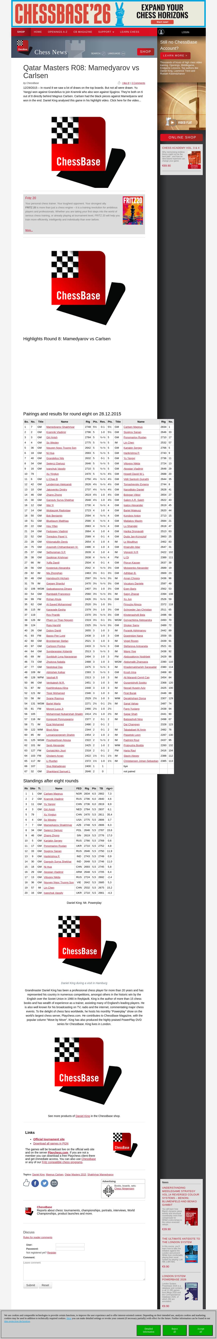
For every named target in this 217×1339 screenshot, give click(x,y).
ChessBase (88, 1159)
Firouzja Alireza (132, 604)
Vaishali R (52, 677)
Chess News (50, 52)
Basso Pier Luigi (55, 635)
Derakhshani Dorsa (135, 698)
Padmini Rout (131, 740)
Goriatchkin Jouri (56, 750)
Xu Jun (128, 599)
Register (51, 1252)
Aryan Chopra (132, 578)
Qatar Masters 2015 (75, 1174)
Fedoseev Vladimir (57, 531)
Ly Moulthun (131, 541)
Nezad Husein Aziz (134, 687)
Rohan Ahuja (53, 599)
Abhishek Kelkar (55, 672)
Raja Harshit (53, 625)
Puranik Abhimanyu (135, 630)
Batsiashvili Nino (133, 719)
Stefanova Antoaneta (136, 646)
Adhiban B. (130, 573)
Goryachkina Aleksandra (138, 620)
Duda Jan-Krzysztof (135, 536)
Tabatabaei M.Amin (135, 729)
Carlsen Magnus (133, 426)
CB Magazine (82, 32)
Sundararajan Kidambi (59, 651)
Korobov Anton (132, 515)
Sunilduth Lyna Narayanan (61, 656)
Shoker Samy (131, 625)
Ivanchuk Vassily (56, 468)
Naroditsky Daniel (134, 489)
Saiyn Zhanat (131, 593)
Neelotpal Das (54, 666)
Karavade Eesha (56, 609)
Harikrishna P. (132, 452)
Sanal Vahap (131, 703)
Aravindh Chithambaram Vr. (62, 546)
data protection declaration (17, 1321)
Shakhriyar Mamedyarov (100, 1174)
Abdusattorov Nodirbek (137, 656)
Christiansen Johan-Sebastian (141, 760)
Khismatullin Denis (57, 541)
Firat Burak (130, 693)
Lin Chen (129, 442)
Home (38, 32)
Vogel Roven (131, 640)
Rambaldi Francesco (58, 593)
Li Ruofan (52, 760)
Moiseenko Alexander (136, 567)
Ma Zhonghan (54, 573)
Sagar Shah (130, 713)
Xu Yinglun (52, 473)
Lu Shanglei (130, 526)
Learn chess (129, 32)
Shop (21, 32)
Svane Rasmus (55, 698)
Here (69, 1318)
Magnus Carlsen (54, 1174)
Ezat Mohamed (55, 724)
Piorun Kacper (132, 562)
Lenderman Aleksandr (59, 484)
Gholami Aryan (54, 755)
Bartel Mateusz (132, 510)
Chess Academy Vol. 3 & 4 (181, 147)
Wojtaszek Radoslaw (58, 510)
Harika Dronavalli (133, 531)
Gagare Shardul (55, 583)
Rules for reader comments (37, 1237)
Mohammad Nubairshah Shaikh (64, 713)
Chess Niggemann (124, 1188)
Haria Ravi (130, 750)
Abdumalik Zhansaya (136, 661)
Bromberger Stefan (57, 640)
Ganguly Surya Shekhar (60, 499)
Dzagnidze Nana (133, 635)
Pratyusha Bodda (134, 745)
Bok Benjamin (54, 515)
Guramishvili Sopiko (135, 682)
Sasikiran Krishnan (57, 557)
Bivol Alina (52, 729)
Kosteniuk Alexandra (58, 567)
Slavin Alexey (131, 755)
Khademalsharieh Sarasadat (140, 666)
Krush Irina (130, 672)
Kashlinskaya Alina (57, 687)
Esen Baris (130, 588)
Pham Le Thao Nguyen (59, 620)
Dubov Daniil (53, 630)
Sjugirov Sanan (132, 432)
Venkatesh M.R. (55, 682)
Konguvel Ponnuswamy (60, 719)
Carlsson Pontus (55, 646)
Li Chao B (52, 479)
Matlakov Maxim (133, 520)
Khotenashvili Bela (134, 614)
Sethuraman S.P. (56, 552)
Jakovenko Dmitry (56, 489)
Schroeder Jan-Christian (138, 609)
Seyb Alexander (55, 745)
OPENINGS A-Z (57, 32)
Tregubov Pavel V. (56, 536)
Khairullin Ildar (132, 546)
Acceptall (200, 1330)
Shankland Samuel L (58, 771)
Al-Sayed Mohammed (58, 604)
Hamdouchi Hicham (57, 578)
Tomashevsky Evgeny (136, 484)
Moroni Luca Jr (55, 708)
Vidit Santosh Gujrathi (136, 479)
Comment (28, 1257)
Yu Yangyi (129, 458)
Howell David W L (134, 473)
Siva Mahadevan (56, 766)
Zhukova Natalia (55, 661)
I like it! (125, 83)
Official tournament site (49, 1139)
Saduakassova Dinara (59, 588)
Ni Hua (50, 452)
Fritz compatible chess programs (62, 1162)
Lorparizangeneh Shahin (60, 734)
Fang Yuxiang (131, 708)
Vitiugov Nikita (132, 463)
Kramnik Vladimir (56, 432)
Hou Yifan (52, 526)
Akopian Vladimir (133, 468)
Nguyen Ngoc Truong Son (61, 447)
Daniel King (83, 1116)
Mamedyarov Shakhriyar (60, 426)
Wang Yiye (130, 651)
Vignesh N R (131, 552)
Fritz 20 (30, 198)
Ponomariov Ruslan (135, 437)
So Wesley (52, 442)
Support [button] (106, 32)
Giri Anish (52, 437)
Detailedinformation (148, 1330)
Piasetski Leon (132, 734)
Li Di (126, 557)
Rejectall (175, 1330)
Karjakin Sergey (133, 447)
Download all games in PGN (50, 1143)
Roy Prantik (53, 614)
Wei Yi (50, 505)
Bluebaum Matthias (57, 520)
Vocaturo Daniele (133, 583)
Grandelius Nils (55, 458)
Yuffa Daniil (53, 562)
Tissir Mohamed (55, 693)
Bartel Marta (53, 703)
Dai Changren (132, 724)
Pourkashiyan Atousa (58, 740)
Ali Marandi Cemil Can (136, 677)
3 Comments (138, 83)
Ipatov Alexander (133, 505)
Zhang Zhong (54, 494)
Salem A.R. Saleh (134, 499)
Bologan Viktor (132, 494)
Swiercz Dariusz (55, 463)
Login (185, 32)
